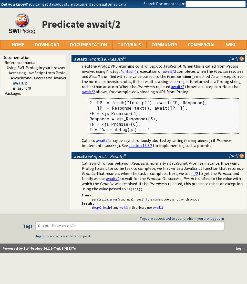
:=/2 (194, 173)
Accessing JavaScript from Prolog (38, 72)
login (40, 236)
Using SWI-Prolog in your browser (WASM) (43, 67)
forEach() (129, 71)
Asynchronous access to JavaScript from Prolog (52, 77)
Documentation (16, 57)
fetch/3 (107, 207)
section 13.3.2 (140, 145)
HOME (18, 45)
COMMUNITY (164, 45)
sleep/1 (96, 207)
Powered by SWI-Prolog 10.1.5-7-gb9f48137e (39, 248)
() (98, 59)
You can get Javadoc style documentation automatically (78, 4)
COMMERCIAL (201, 45)
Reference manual (21, 62)
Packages (13, 93)
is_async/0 (22, 88)
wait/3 (123, 207)
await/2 (20, 83)
